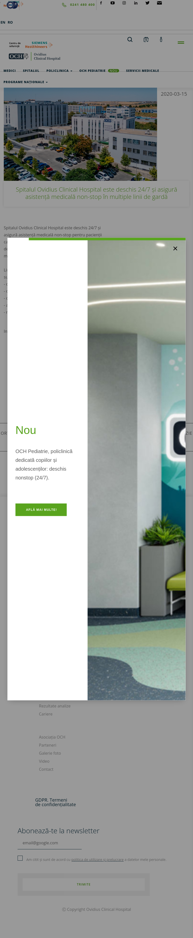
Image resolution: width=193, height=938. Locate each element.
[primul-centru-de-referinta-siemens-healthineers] (96, 44)
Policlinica (59, 71)
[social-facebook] (101, 2)
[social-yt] (113, 2)
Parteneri (47, 745)
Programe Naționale (26, 82)
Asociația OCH (52, 737)
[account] (161, 39)
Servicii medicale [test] (142, 71)
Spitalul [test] (31, 71)
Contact (46, 769)
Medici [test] (10, 71)
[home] (96, 56)
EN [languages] (3, 22)
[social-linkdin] (136, 2)
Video (44, 761)
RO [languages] (10, 22)
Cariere (46, 714)
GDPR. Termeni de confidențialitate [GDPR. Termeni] (55, 802)
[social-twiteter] (148, 2)
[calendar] (146, 39)
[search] (129, 39)
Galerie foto (50, 753)
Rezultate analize (55, 706)
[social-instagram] (124, 2)
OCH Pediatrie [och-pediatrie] (99, 71)
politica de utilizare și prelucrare (97, 859)
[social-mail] (159, 2)
